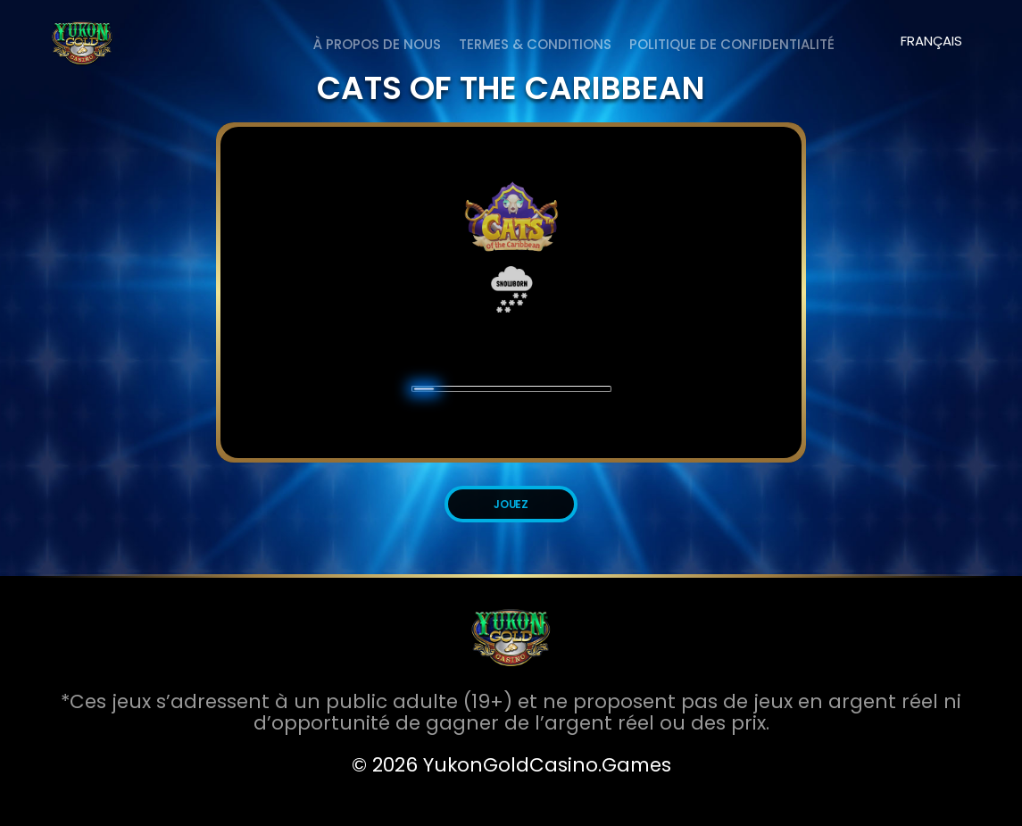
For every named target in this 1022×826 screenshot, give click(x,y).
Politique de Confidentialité (732, 44)
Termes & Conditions (535, 44)
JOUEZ (511, 504)
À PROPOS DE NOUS (377, 44)
